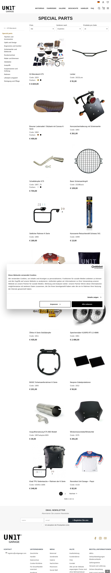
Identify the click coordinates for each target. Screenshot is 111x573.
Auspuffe (7, 65)
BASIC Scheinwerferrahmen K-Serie (43, 368)
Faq (92, 8)
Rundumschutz (9, 55)
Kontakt (72, 545)
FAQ (71, 541)
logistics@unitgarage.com (17, 535)
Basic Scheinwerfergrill (79, 175)
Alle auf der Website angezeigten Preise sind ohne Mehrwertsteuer (78, 550)
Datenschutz (34, 541)
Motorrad (39, 8)
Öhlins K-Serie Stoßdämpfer (40, 320)
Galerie (62, 8)
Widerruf (92, 557)
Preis (31, 25)
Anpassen (55, 304)
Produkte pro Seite (90, 25)
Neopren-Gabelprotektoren (80, 368)
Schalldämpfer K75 (36, 175)
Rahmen (7, 74)
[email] (56, 501)
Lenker (72, 72)
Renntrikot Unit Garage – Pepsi (82, 463)
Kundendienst (74, 538)
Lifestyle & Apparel (11, 78)
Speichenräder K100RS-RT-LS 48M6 (84, 320)
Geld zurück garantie (96, 554)
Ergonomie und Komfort (12, 46)
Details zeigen (92, 297)
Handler (84, 8)
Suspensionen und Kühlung (11, 70)
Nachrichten (54, 545)
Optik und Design (10, 42)
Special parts (7, 33)
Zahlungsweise (94, 544)
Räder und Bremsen (11, 58)
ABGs (91, 535)
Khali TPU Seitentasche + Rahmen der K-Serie (47, 463)
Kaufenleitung (74, 535)
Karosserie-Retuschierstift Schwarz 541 (85, 225)
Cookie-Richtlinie (36, 545)
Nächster (73, 475)
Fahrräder (51, 8)
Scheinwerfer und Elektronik (10, 50)
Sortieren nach (61, 25)
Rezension (53, 548)
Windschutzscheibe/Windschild (82, 415)
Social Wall (54, 551)
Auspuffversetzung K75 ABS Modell (43, 415)
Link (67, 506)
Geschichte (73, 8)
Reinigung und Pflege (12, 81)
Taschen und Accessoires (8, 38)
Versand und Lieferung (97, 547)
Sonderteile (54, 538)
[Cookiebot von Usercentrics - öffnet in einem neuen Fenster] (93, 267)
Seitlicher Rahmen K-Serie (39, 225)
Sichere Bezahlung (96, 551)
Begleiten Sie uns (80, 502)
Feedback (33, 554)
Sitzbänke (7, 62)
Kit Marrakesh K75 (36, 72)
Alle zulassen (87, 304)
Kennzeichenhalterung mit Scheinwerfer (85, 122)
